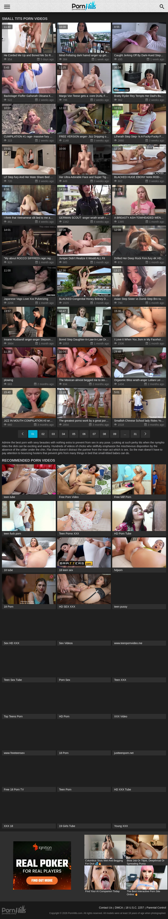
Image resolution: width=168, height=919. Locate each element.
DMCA (119, 907)
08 (104, 434)
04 (63, 434)
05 (73, 434)
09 (114, 434)
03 (53, 434)
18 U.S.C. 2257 (135, 907)
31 (135, 434)
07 (94, 434)
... (125, 434)
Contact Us (105, 907)
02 (43, 434)
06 (84, 434)
